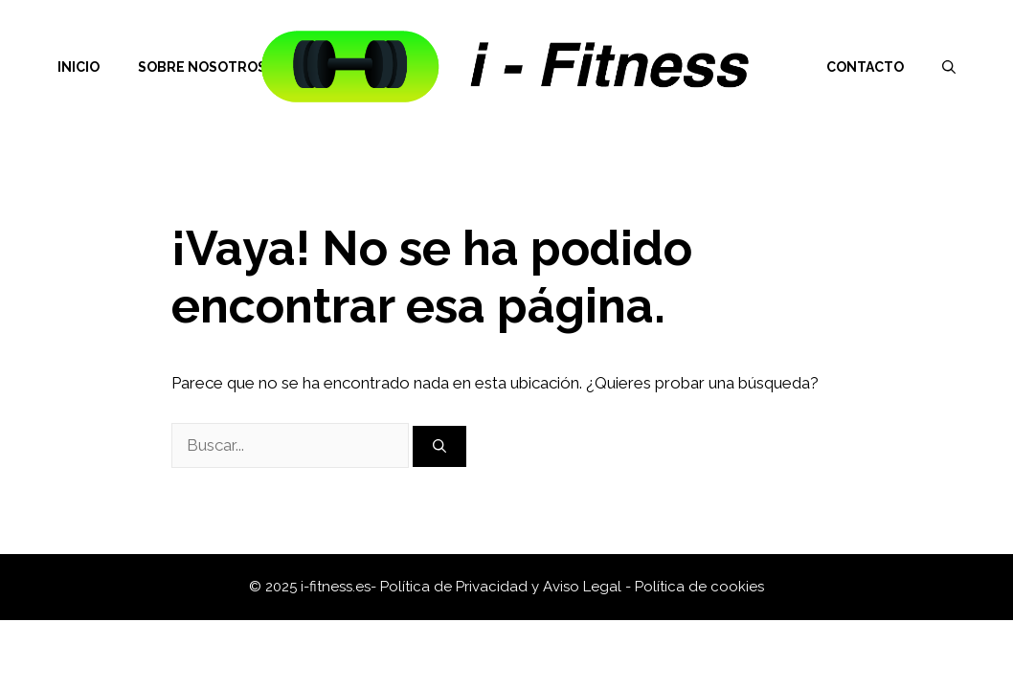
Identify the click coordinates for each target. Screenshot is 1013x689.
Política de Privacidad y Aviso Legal (502, 586)
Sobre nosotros (202, 67)
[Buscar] (439, 446)
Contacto (865, 67)
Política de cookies (699, 586)
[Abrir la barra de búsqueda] (949, 67)
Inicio (78, 67)
